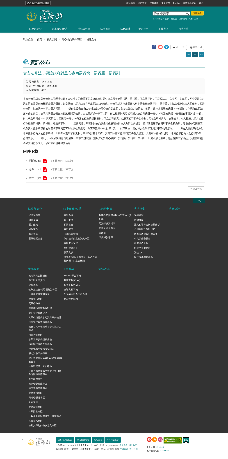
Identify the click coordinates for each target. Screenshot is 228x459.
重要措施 (33, 234)
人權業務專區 (36, 421)
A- (188, 54)
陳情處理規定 (71, 243)
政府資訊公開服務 (38, 275)
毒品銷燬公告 (36, 379)
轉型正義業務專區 (38, 388)
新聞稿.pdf (45, 161)
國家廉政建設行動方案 (145, 234)
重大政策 (33, 224)
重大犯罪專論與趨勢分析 (147, 224)
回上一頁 (180, 47)
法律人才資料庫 (107, 228)
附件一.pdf (45, 169)
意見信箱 (98, 440)
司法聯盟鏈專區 (37, 397)
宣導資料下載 (71, 289)
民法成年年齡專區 (143, 257)
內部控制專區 (36, 335)
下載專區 (163, 28)
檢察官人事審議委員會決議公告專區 (45, 329)
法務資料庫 (84, 28)
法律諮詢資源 (71, 234)
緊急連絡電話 (189, 3)
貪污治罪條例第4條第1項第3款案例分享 (45, 360)
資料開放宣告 (113, 440)
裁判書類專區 (36, 393)
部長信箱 (154, 3)
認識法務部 (34, 215)
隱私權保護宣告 (65, 440)
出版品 (102, 233)
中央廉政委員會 (142, 238)
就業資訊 (68, 252)
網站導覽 (142, 3)
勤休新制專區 (36, 407)
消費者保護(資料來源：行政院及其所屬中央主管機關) (80, 259)
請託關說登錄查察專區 (40, 344)
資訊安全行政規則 (38, 313)
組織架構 (33, 220)
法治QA (138, 252)
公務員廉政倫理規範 (144, 229)
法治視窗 (105, 28)
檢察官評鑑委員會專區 (40, 322)
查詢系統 (68, 215)
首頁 (201, 3)
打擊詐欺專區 (36, 411)
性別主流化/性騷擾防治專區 (43, 289)
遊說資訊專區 (36, 299)
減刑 (167, 19)
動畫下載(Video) (72, 280)
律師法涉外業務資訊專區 (76, 238)
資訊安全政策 (83, 440)
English (176, 3)
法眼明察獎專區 (142, 248)
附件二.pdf (45, 178)
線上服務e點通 (60, 28)
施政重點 (33, 229)
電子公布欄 (34, 303)
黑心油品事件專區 (72, 39)
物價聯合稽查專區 (38, 383)
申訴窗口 (68, 229)
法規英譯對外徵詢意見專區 (43, 425)
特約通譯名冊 (71, 248)
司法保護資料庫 (107, 223)
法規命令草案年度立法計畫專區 (45, 416)
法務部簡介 (35, 28)
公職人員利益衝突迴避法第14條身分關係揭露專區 (45, 373)
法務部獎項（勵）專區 (40, 366)
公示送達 (33, 402)
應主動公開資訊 (37, 280)
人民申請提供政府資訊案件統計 (45, 317)
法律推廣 (139, 220)
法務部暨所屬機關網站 (38, 3)
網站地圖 (130, 3)
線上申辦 (68, 220)
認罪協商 (183, 19)
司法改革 (183, 28)
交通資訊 (123, 445)
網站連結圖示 (71, 299)
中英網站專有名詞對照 (40, 308)
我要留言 (68, 224)
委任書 (174, 19)
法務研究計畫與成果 (39, 294)
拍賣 (196, 19)
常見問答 (166, 3)
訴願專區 (33, 285)
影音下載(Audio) (72, 285)
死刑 (191, 19)
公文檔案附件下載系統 (75, 294)
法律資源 (139, 215)
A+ (201, 54)
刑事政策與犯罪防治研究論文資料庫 (115, 217)
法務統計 (125, 28)
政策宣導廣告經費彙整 (40, 339)
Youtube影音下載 (72, 275)
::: (23, 2)
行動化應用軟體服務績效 (41, 349)
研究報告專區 (106, 237)
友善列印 (197, 47)
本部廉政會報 (141, 243)
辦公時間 (133, 445)
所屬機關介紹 (36, 238)
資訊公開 (143, 28)
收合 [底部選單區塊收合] (199, 200)
